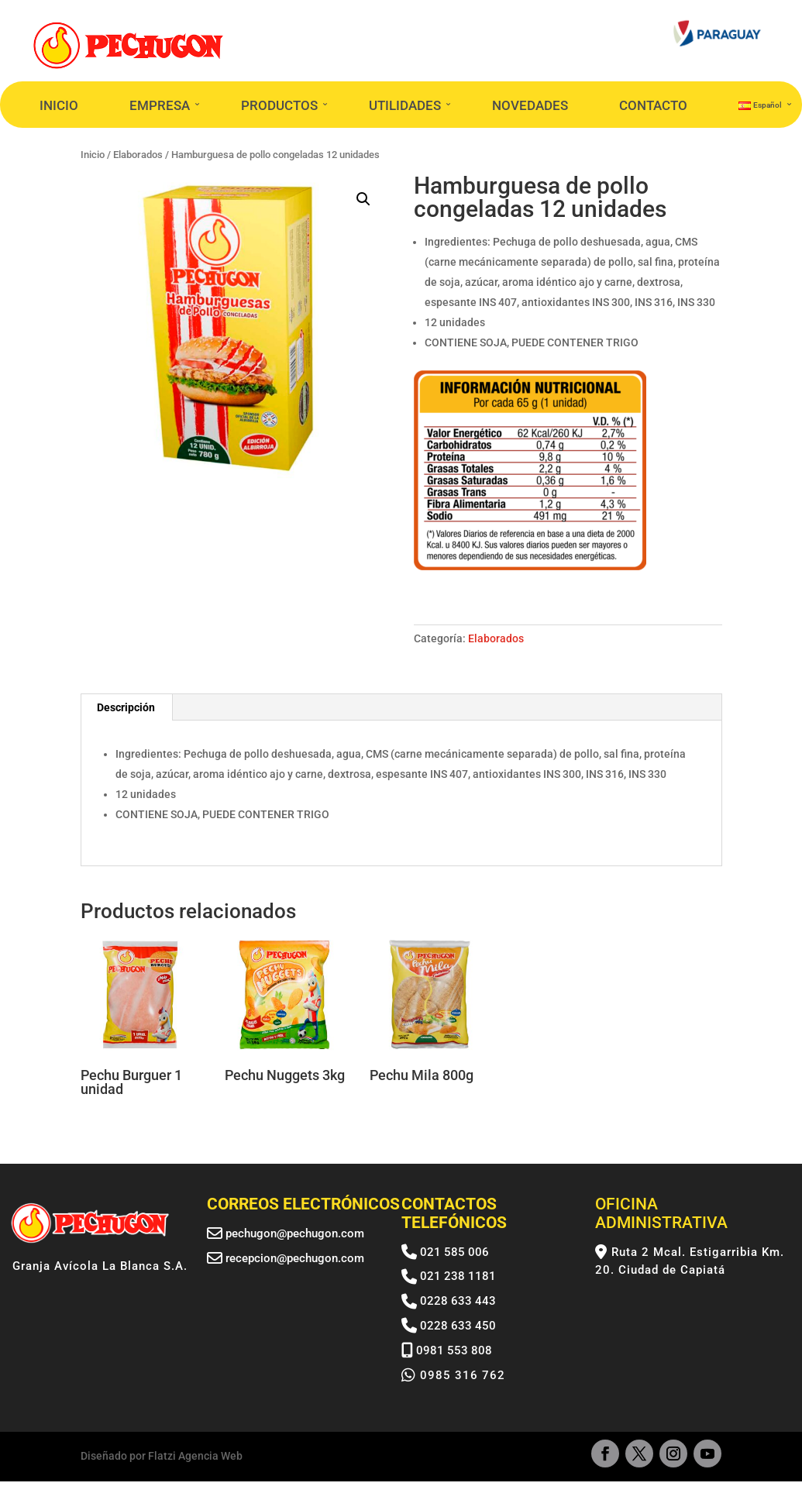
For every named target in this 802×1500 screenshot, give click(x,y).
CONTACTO (653, 105)
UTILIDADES (405, 105)
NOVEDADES (530, 105)
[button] (363, 199)
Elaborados (496, 638)
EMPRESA (159, 105)
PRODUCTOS (279, 105)
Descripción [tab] (126, 707)
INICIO (59, 105)
